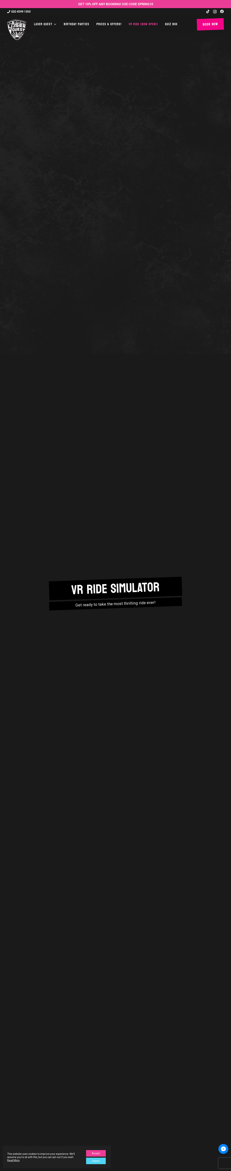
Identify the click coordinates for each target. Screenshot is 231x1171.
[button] (54, 24)
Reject (96, 1160)
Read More (13, 1160)
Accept (96, 1153)
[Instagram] (215, 12)
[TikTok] (208, 11)
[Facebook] (222, 11)
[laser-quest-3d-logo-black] (16, 30)
